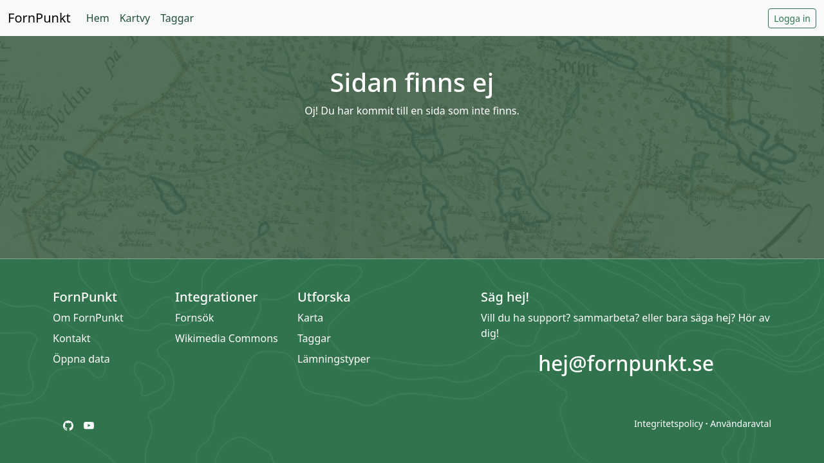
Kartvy (135, 18)
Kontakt (72, 338)
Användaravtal (740, 423)
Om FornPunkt (88, 318)
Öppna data (81, 359)
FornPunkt (39, 17)
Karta (310, 318)
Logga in (792, 18)
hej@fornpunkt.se (626, 363)
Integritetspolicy (668, 423)
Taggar (177, 18)
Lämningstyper (333, 359)
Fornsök (194, 318)
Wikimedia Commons (226, 338)
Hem (97, 18)
